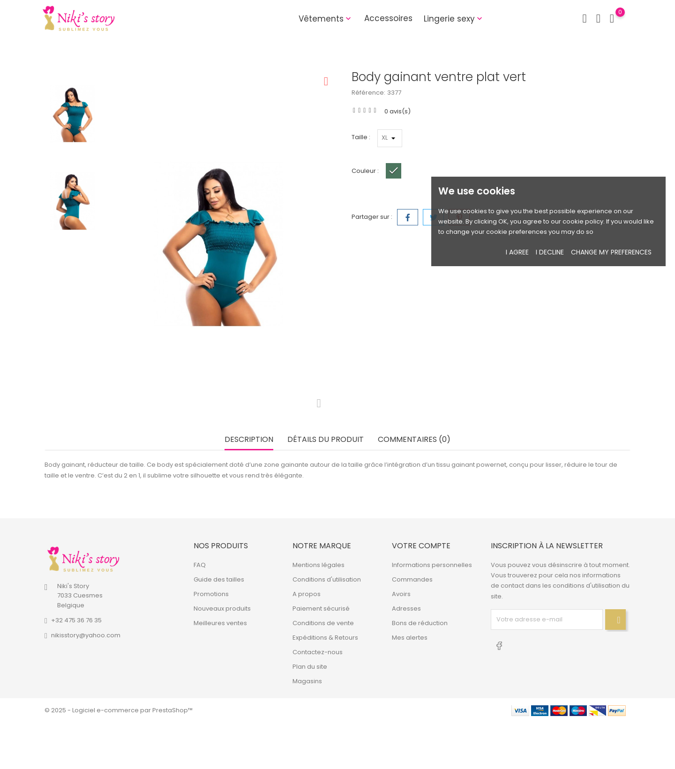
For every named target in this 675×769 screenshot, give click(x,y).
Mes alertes (410, 637)
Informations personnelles (432, 564)
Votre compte (421, 545)
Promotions (211, 594)
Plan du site (309, 666)
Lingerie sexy (454, 18)
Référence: (368, 92)
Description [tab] (249, 440)
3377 (394, 92)
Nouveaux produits (222, 608)
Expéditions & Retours (325, 637)
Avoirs (401, 594)
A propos (306, 594)
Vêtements (326, 18)
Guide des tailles (219, 579)
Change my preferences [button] (611, 252)
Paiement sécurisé (321, 608)
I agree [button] (517, 252)
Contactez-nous (317, 652)
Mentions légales (318, 564)
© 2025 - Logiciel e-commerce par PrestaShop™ (119, 710)
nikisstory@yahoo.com (85, 635)
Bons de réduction (420, 623)
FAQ (200, 564)
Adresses (406, 608)
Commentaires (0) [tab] (414, 440)
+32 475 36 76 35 (76, 620)
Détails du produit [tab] (325, 440)
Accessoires (388, 18)
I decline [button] (550, 252)
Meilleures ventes (220, 623)
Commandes (412, 579)
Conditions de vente (323, 623)
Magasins (307, 681)
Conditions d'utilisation (326, 579)
